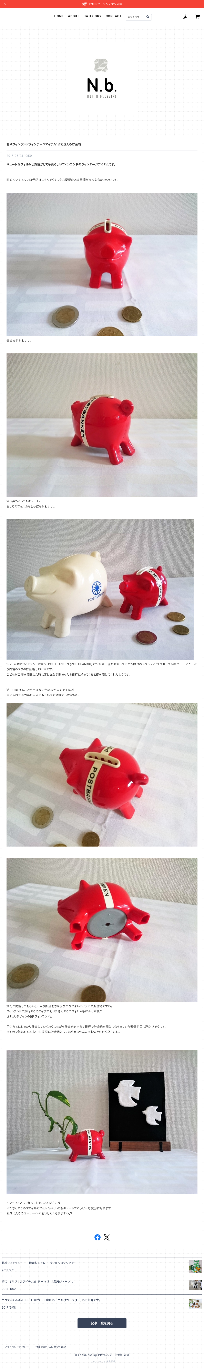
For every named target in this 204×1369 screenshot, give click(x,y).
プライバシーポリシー (17, 1346)
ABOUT (73, 16)
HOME (59, 16)
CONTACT (114, 16)
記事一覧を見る (102, 1323)
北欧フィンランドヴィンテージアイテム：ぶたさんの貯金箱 (44, 144)
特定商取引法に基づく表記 (50, 1346)
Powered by (102, 1361)
